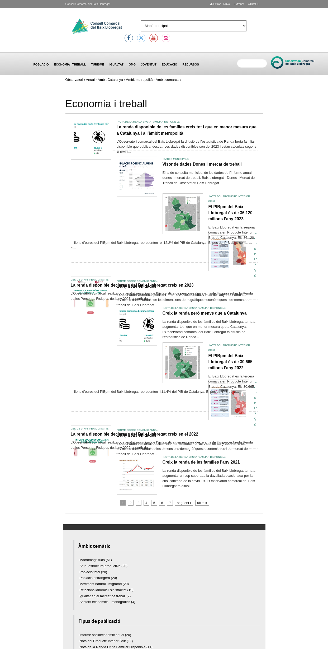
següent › (184, 503)
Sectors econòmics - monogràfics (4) (107, 602)
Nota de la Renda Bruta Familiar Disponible (149, 121)
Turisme (97, 64)
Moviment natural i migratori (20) (104, 584)
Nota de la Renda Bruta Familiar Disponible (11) (116, 647)
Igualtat (116, 64)
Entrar (215, 4)
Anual (90, 80)
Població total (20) (93, 572)
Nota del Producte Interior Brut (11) (106, 641)
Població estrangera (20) (98, 578)
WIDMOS (253, 4)
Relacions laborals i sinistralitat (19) (106, 590)
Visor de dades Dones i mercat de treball (202, 164)
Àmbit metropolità (139, 80)
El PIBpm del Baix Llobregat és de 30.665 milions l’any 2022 (230, 361)
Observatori (74, 80)
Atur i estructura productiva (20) (103, 566)
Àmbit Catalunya (110, 80)
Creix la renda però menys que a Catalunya (205, 313)
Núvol (226, 4)
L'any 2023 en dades (136, 435)
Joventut (148, 64)
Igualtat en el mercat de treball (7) (105, 596)
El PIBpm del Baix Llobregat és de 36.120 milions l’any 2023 (230, 212)
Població (41, 64)
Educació (169, 64)
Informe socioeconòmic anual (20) (105, 635)
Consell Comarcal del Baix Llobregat (87, 4)
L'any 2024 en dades (136, 286)
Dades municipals (176, 158)
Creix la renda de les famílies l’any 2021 (201, 462)
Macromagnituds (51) (95, 560)
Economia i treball (70, 64)
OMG (132, 64)
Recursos (190, 64)
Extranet (238, 4)
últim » (202, 503)
